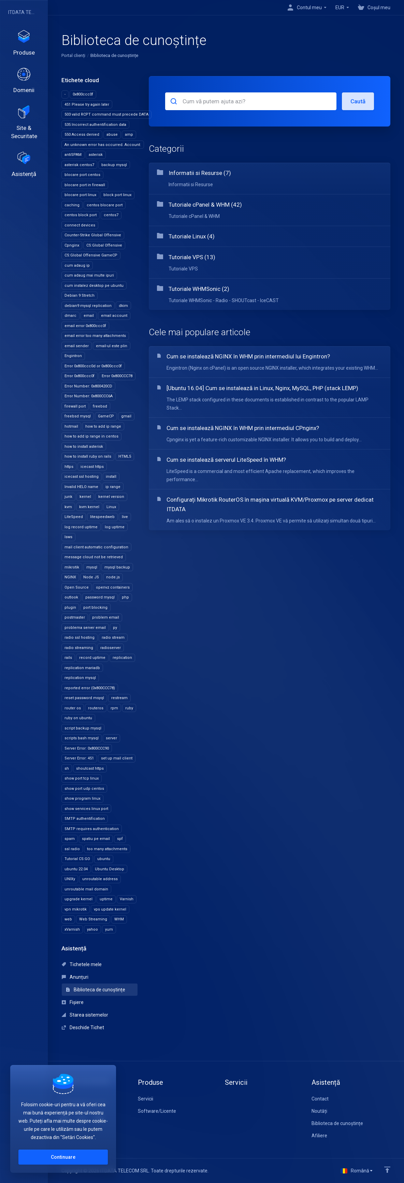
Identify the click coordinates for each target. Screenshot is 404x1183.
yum (109, 929)
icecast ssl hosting (81, 476)
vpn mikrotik (75, 909)
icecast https (92, 466)
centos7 (111, 215)
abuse (112, 134)
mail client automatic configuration (96, 547)
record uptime (92, 657)
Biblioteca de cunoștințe (95, 989)
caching (72, 205)
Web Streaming (93, 919)
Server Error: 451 (79, 758)
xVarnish (72, 929)
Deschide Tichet (83, 1027)
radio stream (113, 637)
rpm (114, 708)
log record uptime (81, 527)
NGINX (70, 577)
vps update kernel (110, 909)
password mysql (100, 597)
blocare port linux (80, 195)
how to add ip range (103, 426)
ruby (129, 708)
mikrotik (71, 567)
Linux (111, 507)
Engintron (73, 356)
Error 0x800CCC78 (117, 376)
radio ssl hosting (79, 637)
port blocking (95, 607)
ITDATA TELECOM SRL (22, 12)
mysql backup (117, 567)
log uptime (115, 527)
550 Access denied (81, 134)
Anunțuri (75, 977)
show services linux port (86, 809)
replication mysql (80, 678)
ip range (112, 487)
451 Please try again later (86, 104)
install (111, 476)
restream (119, 698)
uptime (106, 899)
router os (72, 708)
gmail (126, 416)
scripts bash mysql (81, 738)
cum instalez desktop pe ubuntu (94, 285)
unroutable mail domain (86, 889)
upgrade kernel (78, 899)
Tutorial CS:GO (77, 859)
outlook (71, 597)
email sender (76, 346)
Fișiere (73, 1002)
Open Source (76, 587)
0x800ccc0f (83, 94)
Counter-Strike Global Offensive (92, 235)
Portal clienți (73, 55)
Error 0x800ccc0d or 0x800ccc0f (93, 366)
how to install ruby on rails (87, 456)
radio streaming (78, 648)
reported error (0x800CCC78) (89, 688)
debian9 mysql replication (88, 306)
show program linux (82, 798)
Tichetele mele (82, 964)
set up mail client (116, 758)
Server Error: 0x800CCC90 (86, 748)
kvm (68, 507)
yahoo (92, 929)
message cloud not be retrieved (93, 557)
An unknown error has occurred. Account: (102, 145)
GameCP (106, 416)
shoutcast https (90, 768)
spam (69, 839)
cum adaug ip (77, 265)
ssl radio (72, 849)
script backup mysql (82, 728)
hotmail (71, 426)
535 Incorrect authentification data (95, 124)
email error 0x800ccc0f (85, 326)
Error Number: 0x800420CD (88, 386)
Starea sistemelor (85, 1015)
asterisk (96, 154)
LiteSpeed (73, 517)
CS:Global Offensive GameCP (90, 255)
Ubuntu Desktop (109, 869)
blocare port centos (82, 175)
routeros (95, 708)
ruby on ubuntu (78, 718)
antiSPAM (73, 154)
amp (129, 134)
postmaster (74, 617)
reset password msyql (84, 698)
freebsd (100, 406)
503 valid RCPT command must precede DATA (106, 114)
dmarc (70, 315)
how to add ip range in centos (91, 436)
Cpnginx (71, 245)
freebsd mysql (77, 416)
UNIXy (69, 879)
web (68, 919)
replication (122, 657)
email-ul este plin (111, 346)
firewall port (75, 406)
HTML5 (124, 456)
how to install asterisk (83, 446)
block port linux (117, 195)
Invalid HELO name (81, 487)
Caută (357, 101)
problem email (105, 617)
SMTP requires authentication (91, 829)
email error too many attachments (95, 336)
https (68, 466)
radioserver (110, 648)
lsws (68, 537)
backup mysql (114, 165)
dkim (123, 306)
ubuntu (103, 859)
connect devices (79, 225)
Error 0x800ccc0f (79, 376)
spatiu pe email (96, 839)
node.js (113, 577)
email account (114, 315)
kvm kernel (89, 507)
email (89, 315)
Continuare (63, 1157)
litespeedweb (102, 517)
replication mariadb (82, 668)
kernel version (111, 496)
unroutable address (100, 879)
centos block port (80, 215)
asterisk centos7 (79, 165)
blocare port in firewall (84, 185)
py (115, 627)
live (125, 517)
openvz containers (113, 587)
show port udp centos (84, 788)
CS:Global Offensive (104, 245)
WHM (119, 919)
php (125, 597)
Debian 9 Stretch (79, 295)
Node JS (91, 577)
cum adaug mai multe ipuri (89, 275)
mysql (91, 567)
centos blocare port (104, 205)
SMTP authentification (84, 818)
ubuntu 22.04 (76, 869)
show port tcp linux (81, 778)
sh (66, 768)
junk (68, 496)
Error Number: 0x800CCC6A (88, 396)
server (111, 738)
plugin (70, 607)
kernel (85, 496)
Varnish (126, 899)
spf (120, 839)
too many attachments (107, 849)
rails (68, 657)
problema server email (85, 627)
